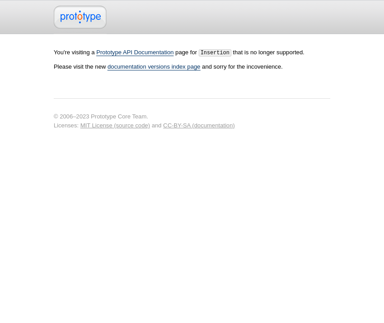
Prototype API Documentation (135, 52)
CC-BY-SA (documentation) (199, 124)
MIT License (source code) (115, 124)
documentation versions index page (153, 65)
